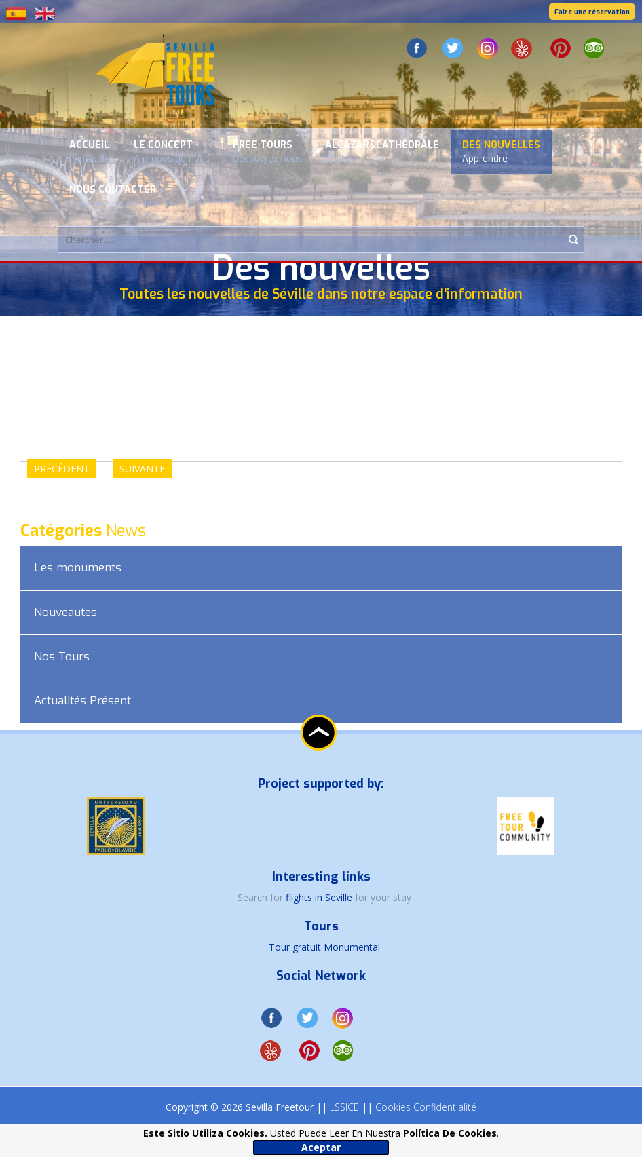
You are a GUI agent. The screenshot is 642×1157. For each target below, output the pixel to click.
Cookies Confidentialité (425, 1107)
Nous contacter (114, 196)
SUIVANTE (142, 468)
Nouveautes (65, 612)
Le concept (172, 151)
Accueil (90, 151)
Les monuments (77, 567)
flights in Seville (320, 897)
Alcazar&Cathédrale (382, 151)
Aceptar (321, 1147)
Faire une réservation (592, 11)
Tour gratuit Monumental (324, 947)
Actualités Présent (82, 700)
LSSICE (344, 1107)
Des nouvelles (501, 151)
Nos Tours (62, 656)
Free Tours (267, 151)
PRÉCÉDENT (62, 468)
